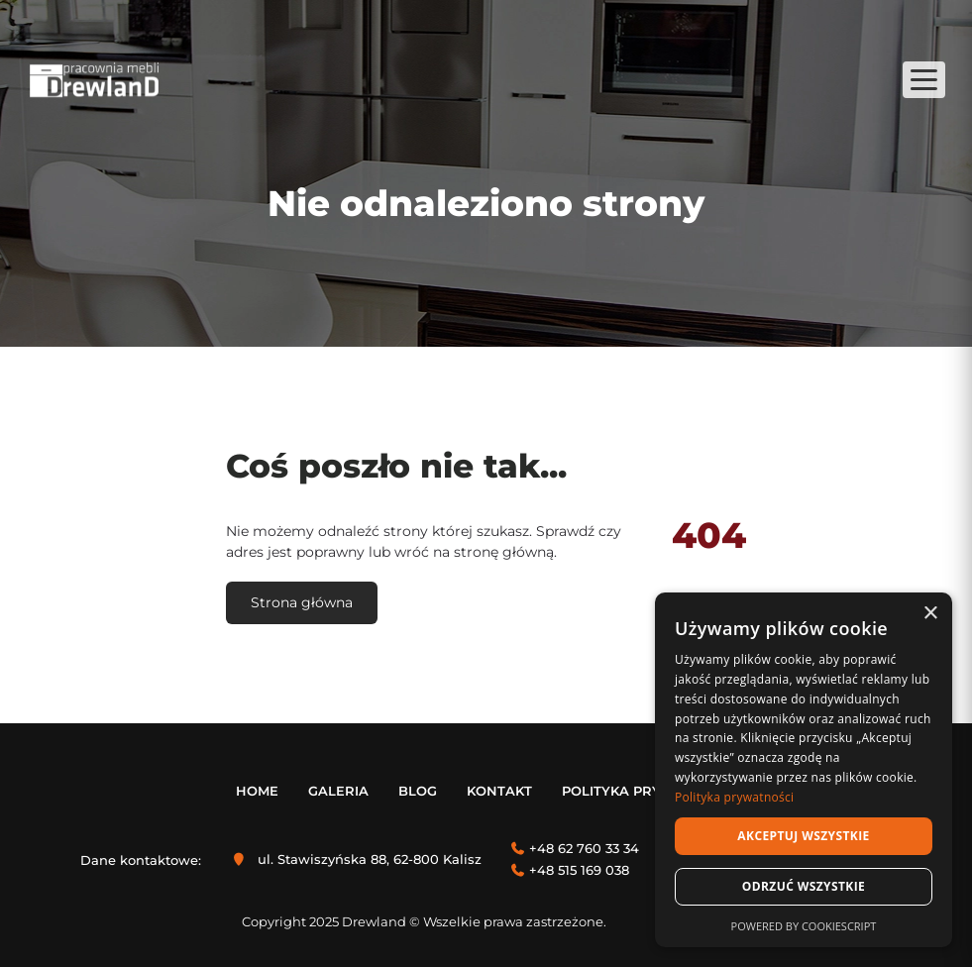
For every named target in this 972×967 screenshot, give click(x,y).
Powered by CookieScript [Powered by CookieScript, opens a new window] (804, 925)
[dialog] (803, 769)
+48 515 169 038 (579, 870)
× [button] (929, 613)
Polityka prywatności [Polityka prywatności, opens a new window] (734, 797)
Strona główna (302, 602)
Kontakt (499, 791)
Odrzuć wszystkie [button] (803, 886)
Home (257, 791)
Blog (417, 791)
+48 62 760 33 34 (584, 848)
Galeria (338, 791)
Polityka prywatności (649, 791)
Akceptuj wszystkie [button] (803, 835)
